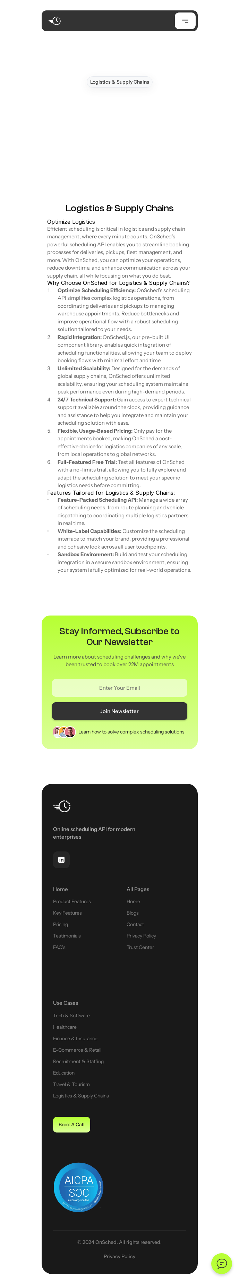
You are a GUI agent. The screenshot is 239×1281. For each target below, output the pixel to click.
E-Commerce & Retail (77, 1050)
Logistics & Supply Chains (81, 1096)
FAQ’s (59, 947)
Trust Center (140, 947)
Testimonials (67, 936)
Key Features (67, 913)
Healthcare (65, 1027)
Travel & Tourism (71, 1084)
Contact (135, 924)
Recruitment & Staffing (78, 1061)
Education (64, 1073)
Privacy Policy (141, 936)
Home (133, 901)
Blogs (133, 913)
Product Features (72, 901)
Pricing (60, 924)
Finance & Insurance (75, 1038)
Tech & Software (71, 1015)
